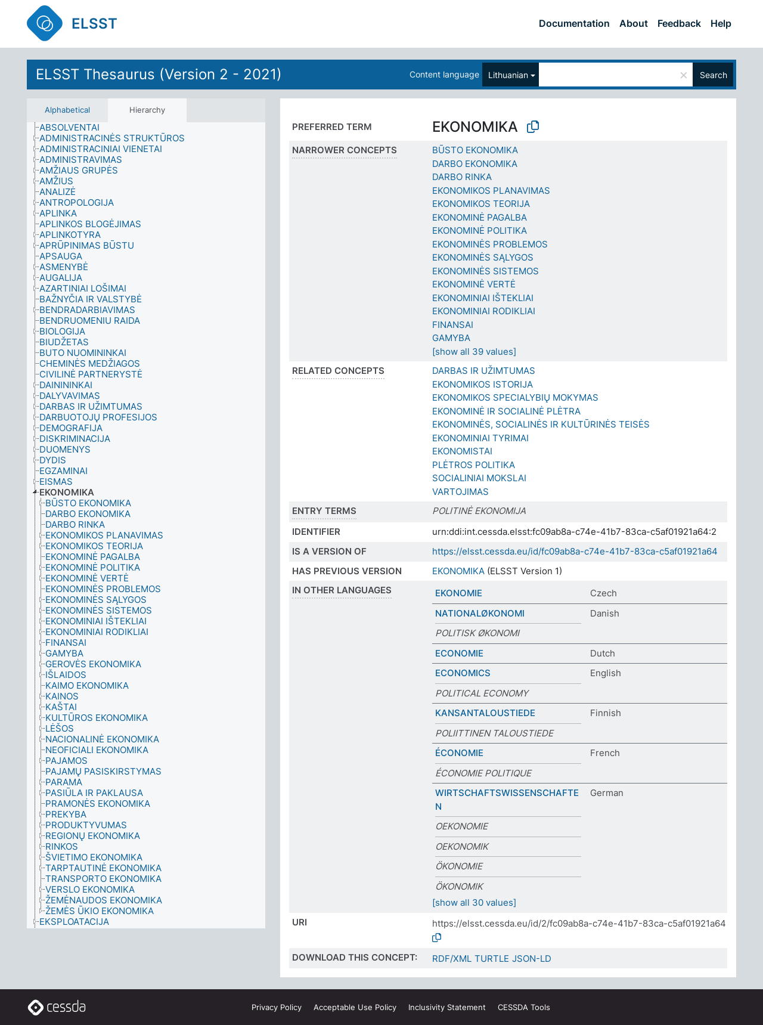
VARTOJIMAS (460, 491)
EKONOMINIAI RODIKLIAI (483, 311)
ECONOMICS (463, 673)
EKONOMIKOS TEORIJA (481, 203)
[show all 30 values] (474, 902)
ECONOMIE (459, 653)
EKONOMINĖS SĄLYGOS (483, 257)
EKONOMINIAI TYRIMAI (480, 438)
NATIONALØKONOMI (480, 613)
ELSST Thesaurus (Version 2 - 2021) (159, 74)
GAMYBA (451, 337)
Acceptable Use (355, 1007)
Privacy (277, 1007)
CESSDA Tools (524, 1007)
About (633, 23)
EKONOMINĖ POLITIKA (479, 230)
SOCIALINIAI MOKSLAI (479, 478)
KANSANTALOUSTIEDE (485, 713)
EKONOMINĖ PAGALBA (479, 217)
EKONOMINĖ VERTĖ (474, 284)
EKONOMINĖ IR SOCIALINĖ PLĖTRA (506, 411)
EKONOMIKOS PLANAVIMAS (491, 190)
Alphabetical (67, 109)
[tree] (146, 525)
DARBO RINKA (462, 176)
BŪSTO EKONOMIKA (475, 150)
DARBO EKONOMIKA (474, 163)
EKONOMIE (458, 593)
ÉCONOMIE (459, 752)
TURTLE (491, 958)
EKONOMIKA (458, 571)
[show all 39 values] (474, 351)
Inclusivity (447, 1007)
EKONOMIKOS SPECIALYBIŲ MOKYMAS (515, 397)
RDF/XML (452, 958)
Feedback (679, 23)
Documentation (574, 23)
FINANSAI (452, 324)
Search (713, 75)
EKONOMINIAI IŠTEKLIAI (483, 298)
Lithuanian (508, 75)
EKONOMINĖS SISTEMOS (485, 271)
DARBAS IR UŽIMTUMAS (483, 370)
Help (721, 23)
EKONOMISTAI (462, 451)
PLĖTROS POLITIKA (473, 464)
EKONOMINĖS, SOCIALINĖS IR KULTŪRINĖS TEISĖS (541, 424)
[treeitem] (74, 127)
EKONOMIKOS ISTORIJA (482, 384)
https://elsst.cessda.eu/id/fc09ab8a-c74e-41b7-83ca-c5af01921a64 (575, 551)
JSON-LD (531, 958)
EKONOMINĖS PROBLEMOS (490, 244)
